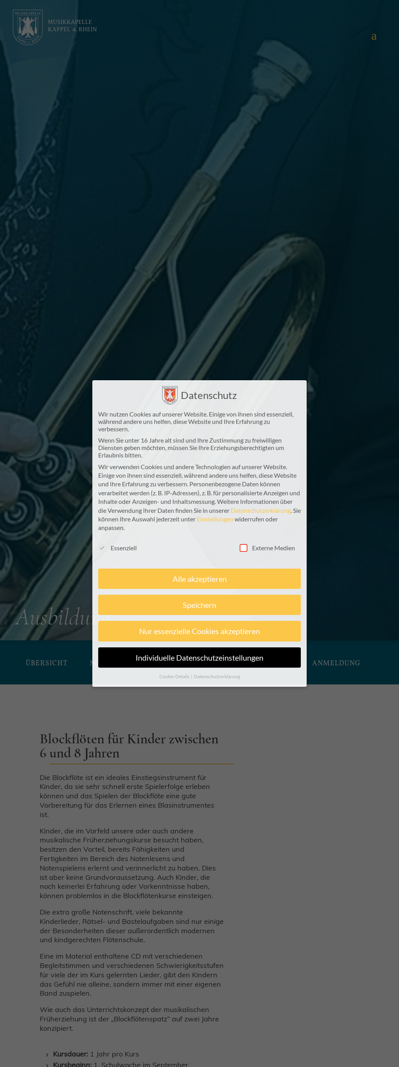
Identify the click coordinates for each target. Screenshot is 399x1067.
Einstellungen (215, 519)
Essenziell (117, 547)
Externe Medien (267, 547)
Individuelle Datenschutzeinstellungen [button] (199, 657)
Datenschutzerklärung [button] (217, 676)
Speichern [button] (199, 605)
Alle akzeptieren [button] (200, 578)
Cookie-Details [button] (174, 676)
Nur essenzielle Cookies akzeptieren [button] (199, 631)
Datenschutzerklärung (261, 510)
